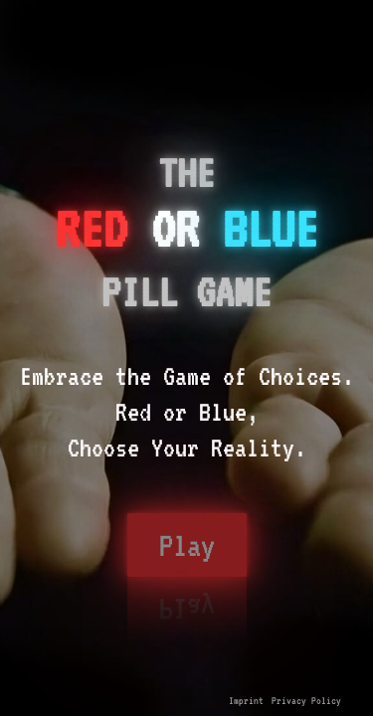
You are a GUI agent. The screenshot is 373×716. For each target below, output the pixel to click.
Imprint (246, 700)
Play (187, 545)
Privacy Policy (306, 700)
